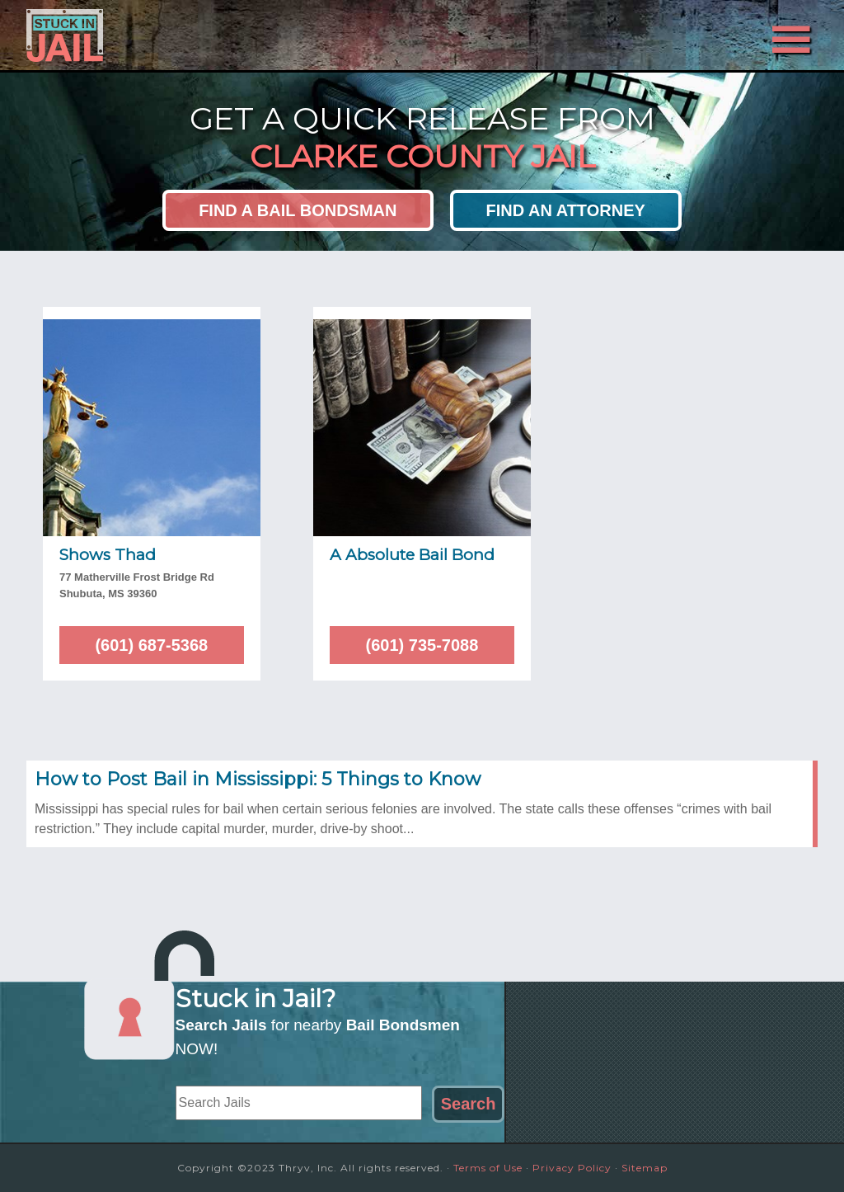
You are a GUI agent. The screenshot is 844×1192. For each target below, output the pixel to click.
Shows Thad (107, 554)
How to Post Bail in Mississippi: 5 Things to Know (258, 779)
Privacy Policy (572, 1167)
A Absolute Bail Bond (412, 554)
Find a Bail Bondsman (297, 210)
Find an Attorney (565, 210)
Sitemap (644, 1167)
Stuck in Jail (174, 35)
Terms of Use (488, 1167)
